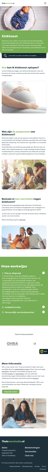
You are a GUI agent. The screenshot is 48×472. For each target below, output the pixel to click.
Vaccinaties (30, 459)
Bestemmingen (32, 455)
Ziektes (4, 8)
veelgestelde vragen (22, 377)
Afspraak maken (10, 400)
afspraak (22, 228)
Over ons (29, 463)
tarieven (35, 386)
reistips (10, 382)
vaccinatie (16, 213)
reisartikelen (19, 382)
